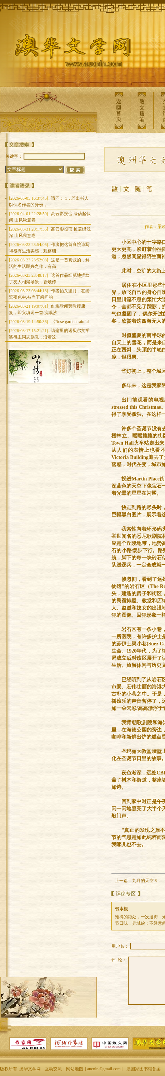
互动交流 (53, 1068)
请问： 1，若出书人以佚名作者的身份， (49, 201)
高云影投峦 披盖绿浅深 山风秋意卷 (50, 232)
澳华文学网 (67, 52)
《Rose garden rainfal (49, 321)
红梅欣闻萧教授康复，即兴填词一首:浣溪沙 (47, 309)
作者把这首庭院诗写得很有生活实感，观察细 (49, 247)
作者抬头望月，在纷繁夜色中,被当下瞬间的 (49, 294)
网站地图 (74, 1068)
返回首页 (118, 110)
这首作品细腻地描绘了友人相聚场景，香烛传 (49, 278)
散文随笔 (142, 110)
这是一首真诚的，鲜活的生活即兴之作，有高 (49, 263)
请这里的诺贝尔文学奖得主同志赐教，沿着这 (49, 334)
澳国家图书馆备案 (143, 1068)
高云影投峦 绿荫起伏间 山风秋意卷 (50, 217)
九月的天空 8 (144, 880)
